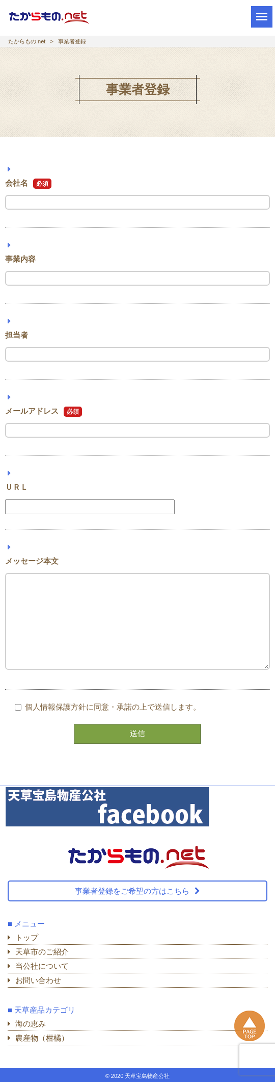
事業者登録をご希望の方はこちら (132, 891)
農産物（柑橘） (42, 1038)
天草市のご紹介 (42, 951)
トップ (26, 937)
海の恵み (30, 1023)
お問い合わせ (38, 980)
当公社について (42, 966)
